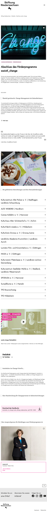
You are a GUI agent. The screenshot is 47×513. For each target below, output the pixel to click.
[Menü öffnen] (44, 5)
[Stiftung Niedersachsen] (9, 10)
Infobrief (18, 496)
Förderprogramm (17, 62)
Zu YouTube (8, 357)
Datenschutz (43, 510)
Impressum (36, 510)
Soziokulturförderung (6, 62)
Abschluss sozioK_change (21, 16)
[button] (44, 485)
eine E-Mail (5, 496)
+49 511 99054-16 (6, 468)
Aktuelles (13, 16)
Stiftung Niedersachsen (5, 16)
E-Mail (4, 470)
